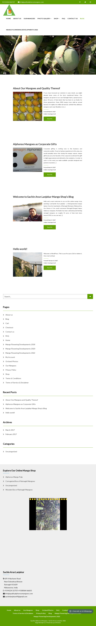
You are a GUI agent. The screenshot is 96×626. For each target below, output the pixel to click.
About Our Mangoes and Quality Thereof (43, 98)
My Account (10, 357)
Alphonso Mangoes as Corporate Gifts (42, 153)
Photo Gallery (44, 18)
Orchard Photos (12, 361)
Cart (7, 323)
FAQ (63, 18)
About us (17, 18)
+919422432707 (9, 2)
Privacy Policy (11, 370)
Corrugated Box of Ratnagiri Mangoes (20, 481)
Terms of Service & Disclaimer (17, 383)
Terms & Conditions (13, 378)
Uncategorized (49, 109)
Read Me (49, 111)
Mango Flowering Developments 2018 (20, 344)
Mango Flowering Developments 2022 (22, 30)
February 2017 (11, 434)
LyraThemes (57, 622)
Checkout (9, 327)
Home (8, 18)
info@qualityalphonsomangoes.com (31, 2)
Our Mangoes (29, 18)
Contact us (73, 18)
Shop (56, 18)
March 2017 (10, 430)
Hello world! (36, 257)
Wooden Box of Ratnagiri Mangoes (19, 490)
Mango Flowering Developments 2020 (20, 349)
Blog (82, 18)
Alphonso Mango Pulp (14, 477)
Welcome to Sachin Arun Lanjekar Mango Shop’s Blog (46, 205)
